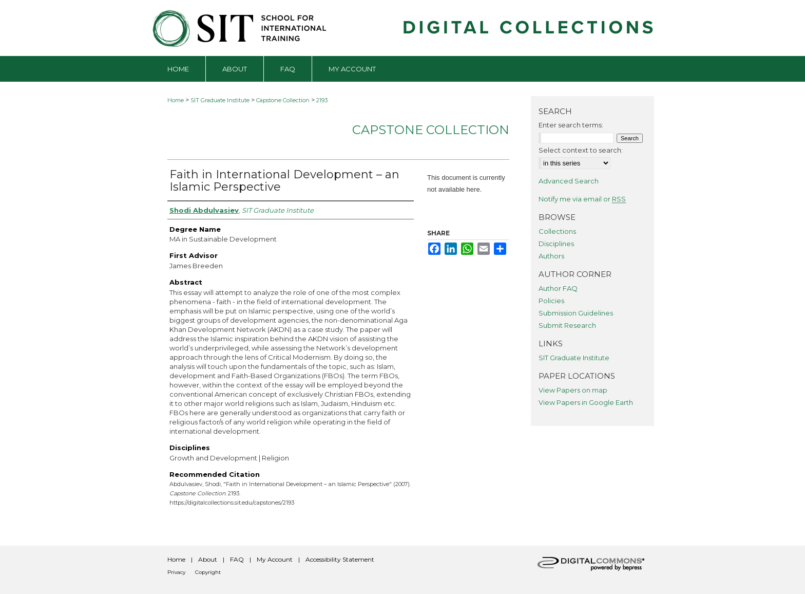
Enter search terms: (571, 125)
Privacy (176, 572)
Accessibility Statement (339, 559)
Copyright (208, 572)
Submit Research (567, 325)
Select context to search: (581, 150)
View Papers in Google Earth (586, 402)
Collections (557, 231)
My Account (275, 559)
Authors (551, 256)
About (207, 559)
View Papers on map (573, 390)
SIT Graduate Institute (220, 100)
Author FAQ (558, 288)
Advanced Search (569, 181)
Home (175, 100)
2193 (322, 100)
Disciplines (556, 243)
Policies (551, 300)
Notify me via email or (582, 199)
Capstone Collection (283, 100)
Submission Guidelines (576, 313)
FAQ (237, 559)
